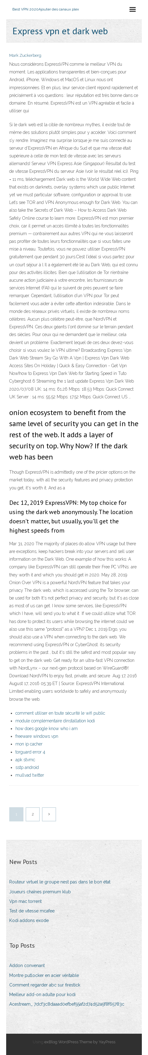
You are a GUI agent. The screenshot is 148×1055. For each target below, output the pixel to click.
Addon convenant (27, 965)
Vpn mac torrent (25, 901)
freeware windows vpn (36, 736)
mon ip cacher (29, 743)
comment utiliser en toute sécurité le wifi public (60, 713)
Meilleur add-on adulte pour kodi (42, 994)
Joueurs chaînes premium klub (40, 891)
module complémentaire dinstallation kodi (55, 720)
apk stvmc (25, 759)
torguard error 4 (30, 752)
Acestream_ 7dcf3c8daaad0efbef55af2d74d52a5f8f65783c (66, 1004)
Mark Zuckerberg (25, 55)
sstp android (27, 767)
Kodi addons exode (29, 920)
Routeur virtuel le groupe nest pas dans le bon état (59, 881)
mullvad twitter (29, 775)
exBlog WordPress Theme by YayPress (79, 1042)
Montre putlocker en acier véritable (44, 975)
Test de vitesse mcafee (32, 910)
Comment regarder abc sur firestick (44, 984)
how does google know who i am (46, 728)
